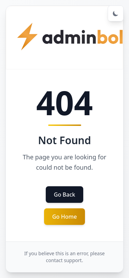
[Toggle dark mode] (115, 13)
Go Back (64, 194)
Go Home (64, 216)
